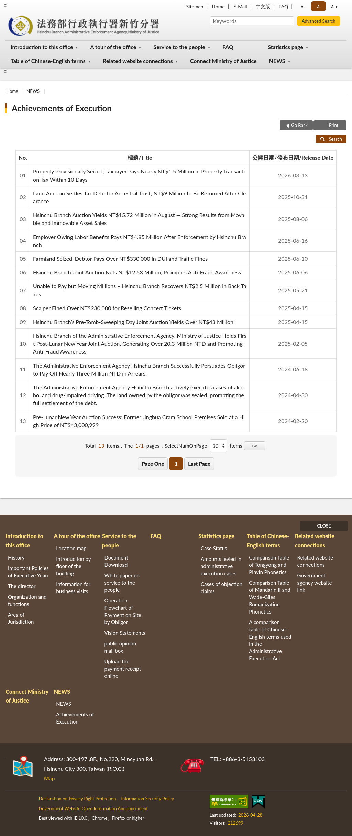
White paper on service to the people (122, 582)
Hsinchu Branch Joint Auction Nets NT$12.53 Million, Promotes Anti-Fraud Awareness (137, 272)
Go (254, 446)
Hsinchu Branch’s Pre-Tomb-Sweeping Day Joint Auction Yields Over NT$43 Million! (134, 321)
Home (218, 6)
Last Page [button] (199, 463)
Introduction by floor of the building (73, 566)
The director (21, 586)
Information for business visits (73, 587)
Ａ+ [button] (334, 6)
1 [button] (176, 463)
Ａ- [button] (303, 6)
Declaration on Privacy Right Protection (77, 798)
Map (49, 778)
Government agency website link (314, 582)
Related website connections (138, 60)
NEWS (277, 60)
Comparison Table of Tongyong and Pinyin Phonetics (269, 564)
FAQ (283, 6)
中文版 (263, 6)
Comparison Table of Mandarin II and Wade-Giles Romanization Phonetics (269, 597)
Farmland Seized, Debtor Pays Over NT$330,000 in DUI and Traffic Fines (120, 258)
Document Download (116, 561)
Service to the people (179, 47)
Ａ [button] (318, 6)
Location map (71, 548)
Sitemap (195, 6)
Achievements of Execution (62, 108)
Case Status (214, 548)
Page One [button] (153, 463)
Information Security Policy (147, 798)
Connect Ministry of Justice (223, 60)
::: (5, 5)
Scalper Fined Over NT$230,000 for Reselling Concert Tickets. (108, 308)
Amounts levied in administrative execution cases (221, 566)
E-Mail (240, 6)
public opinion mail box (120, 647)
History (16, 557)
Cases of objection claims (221, 587)
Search (331, 139)
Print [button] (333, 125)
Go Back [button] (299, 125)
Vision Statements (124, 633)
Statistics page (285, 47)
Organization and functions (27, 600)
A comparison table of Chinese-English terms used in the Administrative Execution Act (270, 640)
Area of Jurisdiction (21, 618)
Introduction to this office (42, 47)
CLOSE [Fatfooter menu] (324, 526)
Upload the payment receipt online (122, 668)
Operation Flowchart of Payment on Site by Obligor (122, 611)
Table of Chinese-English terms (48, 60)
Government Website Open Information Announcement (93, 808)
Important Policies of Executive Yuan (28, 571)
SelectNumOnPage (186, 446)
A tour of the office (113, 47)
